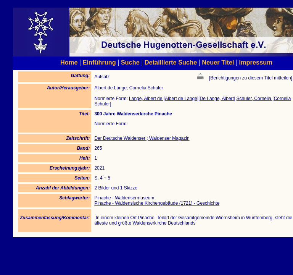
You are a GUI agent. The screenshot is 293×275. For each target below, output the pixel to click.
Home (69, 62)
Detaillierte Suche (171, 62)
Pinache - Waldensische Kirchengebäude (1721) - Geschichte (156, 203)
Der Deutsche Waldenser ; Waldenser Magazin (141, 138)
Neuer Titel (218, 62)
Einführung (99, 62)
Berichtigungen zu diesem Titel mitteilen (250, 78)
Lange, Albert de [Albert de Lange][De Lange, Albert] (182, 98)
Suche (130, 62)
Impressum (255, 62)
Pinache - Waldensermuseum (124, 198)
